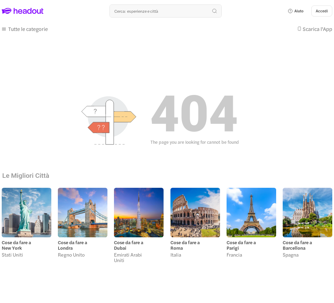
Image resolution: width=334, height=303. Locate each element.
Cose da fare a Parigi (241, 245)
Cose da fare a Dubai (128, 245)
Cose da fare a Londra (72, 245)
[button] (295, 11)
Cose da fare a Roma (185, 245)
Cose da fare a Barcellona (297, 245)
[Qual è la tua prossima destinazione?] (165, 11)
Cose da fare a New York (16, 245)
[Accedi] (321, 11)
